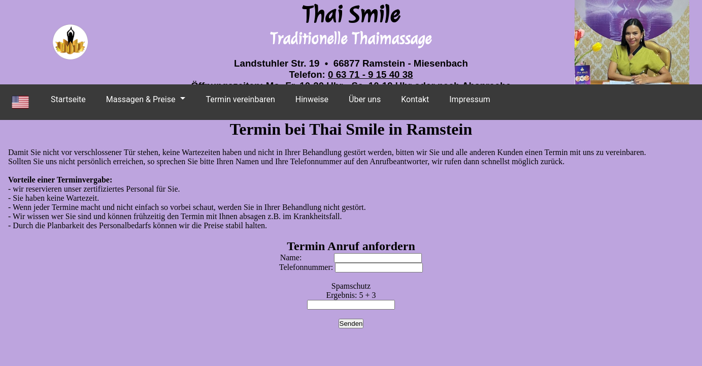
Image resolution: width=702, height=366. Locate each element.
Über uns (365, 99)
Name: (351, 257)
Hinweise (311, 99)
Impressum (469, 99)
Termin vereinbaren (240, 99)
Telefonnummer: (351, 267)
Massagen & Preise (141, 99)
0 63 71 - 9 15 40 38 (370, 74)
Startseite (68, 99)
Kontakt (415, 99)
